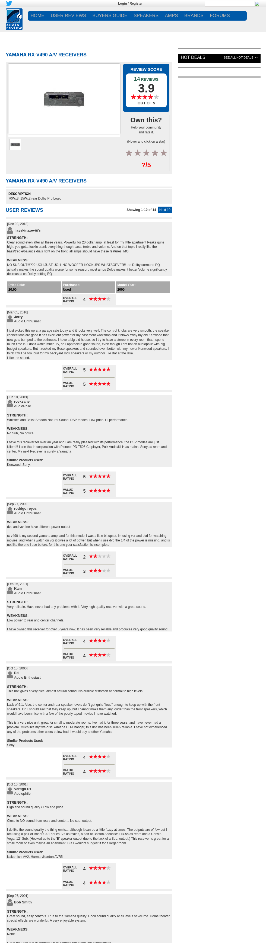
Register (136, 3)
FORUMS (220, 15)
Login (122, 3)
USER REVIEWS (68, 15)
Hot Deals (193, 57)
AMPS (171, 15)
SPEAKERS (146, 15)
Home (38, 15)
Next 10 (164, 210)
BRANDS (194, 15)
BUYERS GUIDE (110, 15)
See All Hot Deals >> (241, 57)
